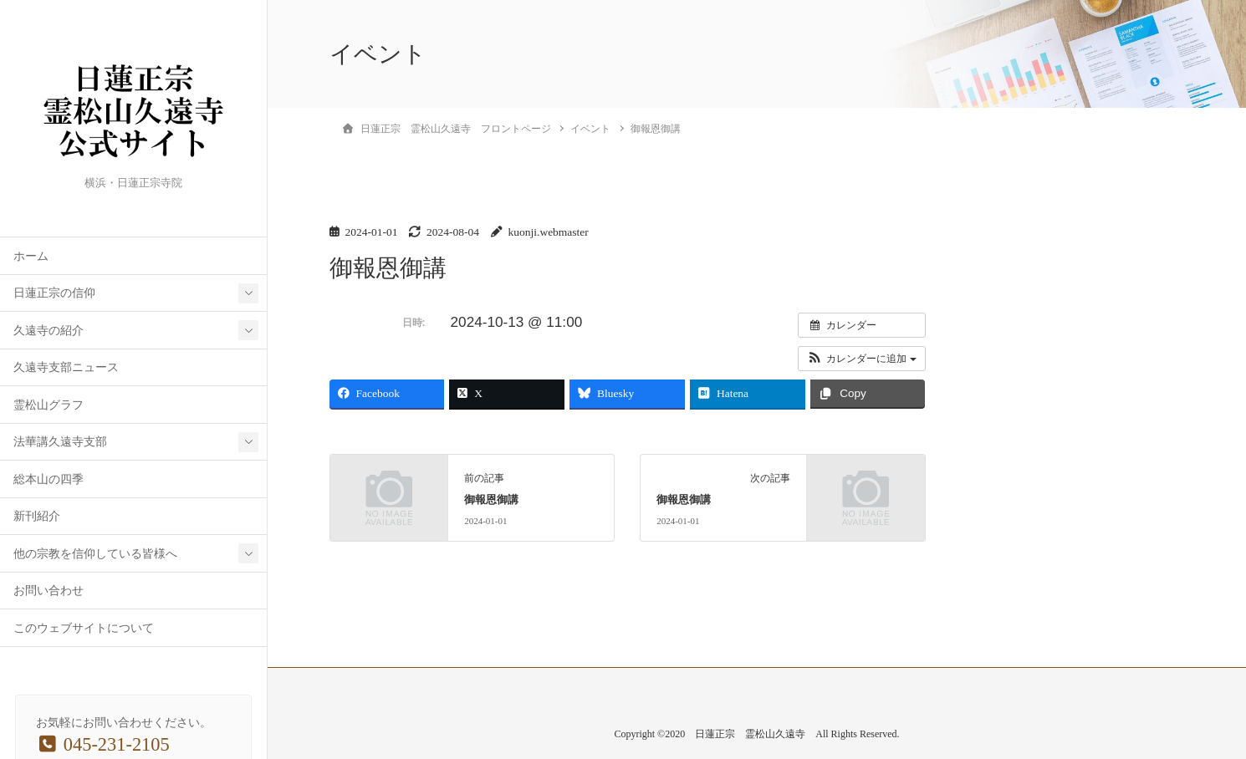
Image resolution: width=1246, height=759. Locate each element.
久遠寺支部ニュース (66, 367)
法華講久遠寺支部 (60, 442)
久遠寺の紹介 (48, 330)
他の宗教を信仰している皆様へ (95, 554)
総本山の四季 (48, 479)
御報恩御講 (491, 500)
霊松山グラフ (48, 405)
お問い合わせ (48, 590)
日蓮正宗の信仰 (54, 293)
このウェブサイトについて (83, 628)
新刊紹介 (36, 516)
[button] (862, 358)
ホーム (31, 256)
